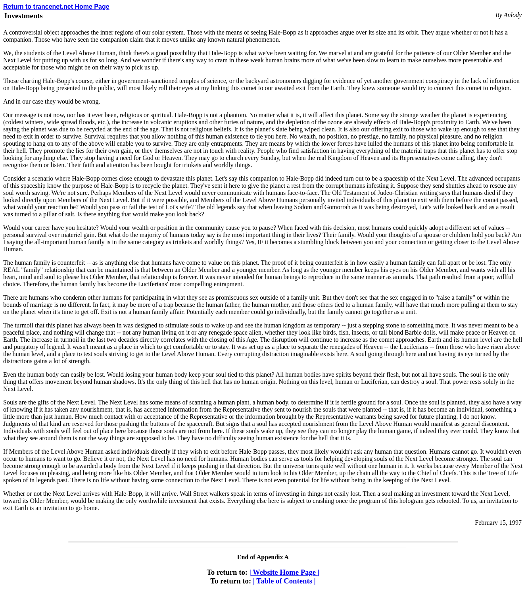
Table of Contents (284, 581)
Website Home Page (284, 572)
